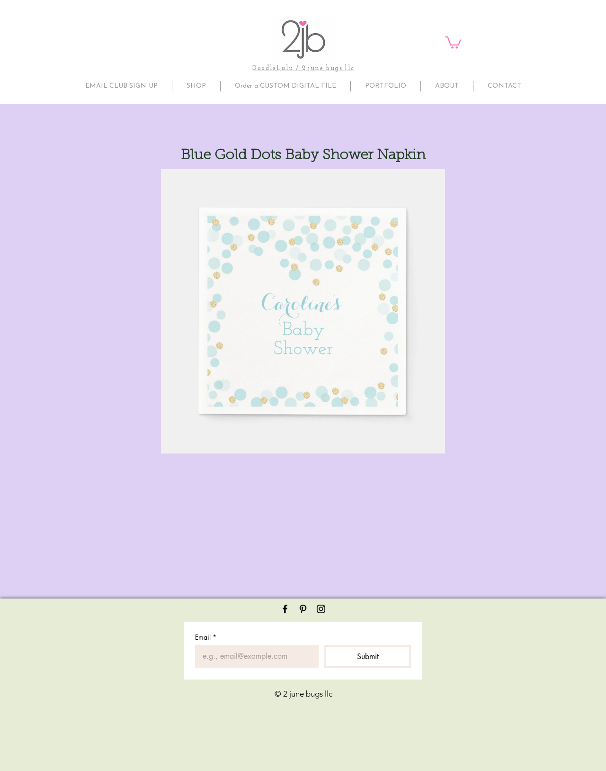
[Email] (254, 656)
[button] (453, 42)
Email (205, 637)
